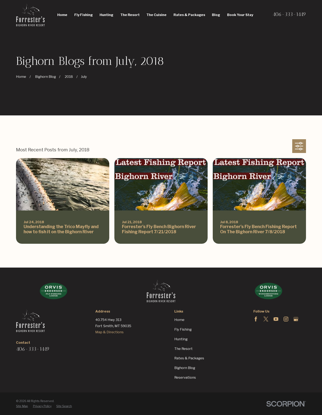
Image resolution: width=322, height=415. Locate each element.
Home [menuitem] (62, 15)
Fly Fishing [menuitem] (83, 15)
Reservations (185, 377)
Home (179, 320)
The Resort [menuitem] (130, 15)
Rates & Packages (189, 358)
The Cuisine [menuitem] (156, 15)
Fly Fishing (183, 329)
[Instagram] (286, 319)
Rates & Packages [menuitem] (189, 15)
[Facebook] (255, 319)
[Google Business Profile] (295, 319)
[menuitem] (22, 406)
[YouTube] (276, 319)
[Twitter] (265, 319)
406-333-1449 (289, 14)
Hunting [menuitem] (106, 15)
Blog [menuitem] (216, 15)
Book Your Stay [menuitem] (240, 15)
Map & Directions (109, 332)
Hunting (180, 339)
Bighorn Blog (184, 368)
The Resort (183, 349)
